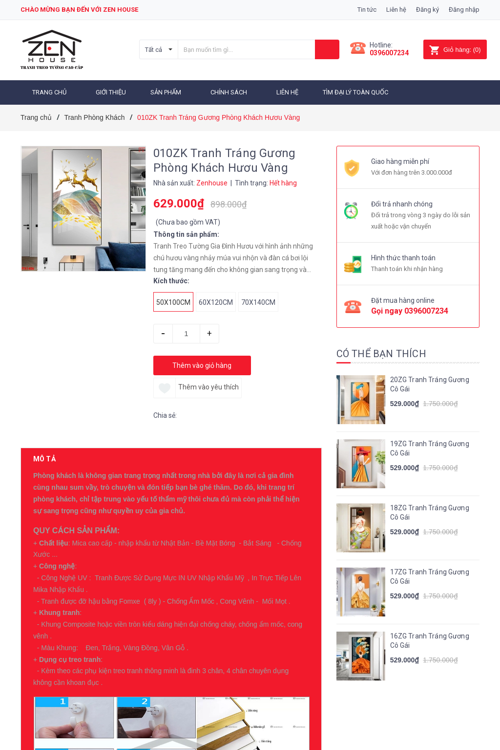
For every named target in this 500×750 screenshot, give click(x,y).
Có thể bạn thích (381, 354)
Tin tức (366, 9)
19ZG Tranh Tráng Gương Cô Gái (429, 448)
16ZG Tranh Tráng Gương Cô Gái (429, 641)
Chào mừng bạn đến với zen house (79, 9)
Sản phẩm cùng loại (73, 714)
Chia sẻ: (165, 415)
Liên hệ (396, 9)
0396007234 (389, 53)
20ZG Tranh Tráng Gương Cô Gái (429, 384)
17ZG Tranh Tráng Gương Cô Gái (429, 577)
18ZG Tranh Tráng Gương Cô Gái (429, 513)
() (454, 49)
